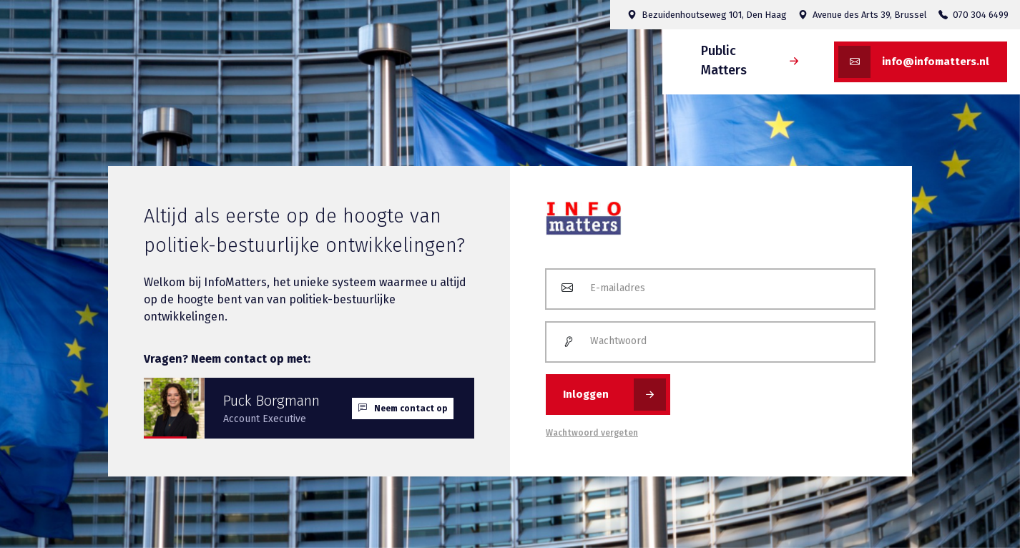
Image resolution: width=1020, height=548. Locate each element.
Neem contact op (402, 408)
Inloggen (614, 394)
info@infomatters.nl (913, 62)
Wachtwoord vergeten (592, 433)
